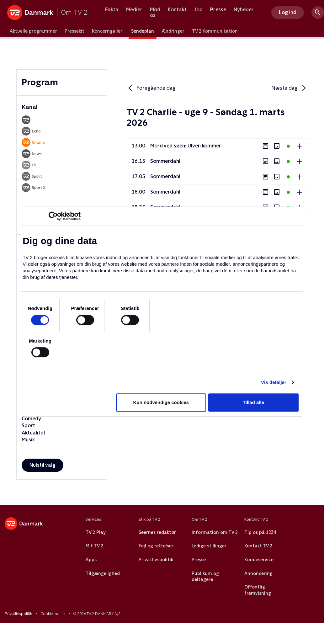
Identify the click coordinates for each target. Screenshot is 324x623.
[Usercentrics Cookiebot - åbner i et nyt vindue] (53, 216)
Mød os (155, 12)
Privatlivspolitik (156, 559)
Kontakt (177, 10)
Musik (28, 440)
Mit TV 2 (94, 545)
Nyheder (244, 10)
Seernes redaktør (157, 532)
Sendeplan (142, 31)
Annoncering (258, 573)
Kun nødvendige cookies (161, 402)
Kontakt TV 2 (258, 545)
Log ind (287, 12)
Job (198, 10)
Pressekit (74, 31)
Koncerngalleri (108, 31)
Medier (134, 10)
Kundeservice (259, 559)
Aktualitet (33, 433)
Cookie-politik (53, 614)
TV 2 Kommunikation (215, 31)
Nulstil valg (42, 465)
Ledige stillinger (209, 545)
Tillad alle (253, 402)
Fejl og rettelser (156, 545)
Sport (28, 426)
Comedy (31, 419)
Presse (218, 10)
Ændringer (173, 31)
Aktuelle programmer (33, 31)
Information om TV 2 (215, 532)
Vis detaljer (273, 382)
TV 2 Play (95, 532)
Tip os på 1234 (260, 532)
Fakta (112, 10)
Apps (91, 559)
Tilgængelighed (103, 573)
